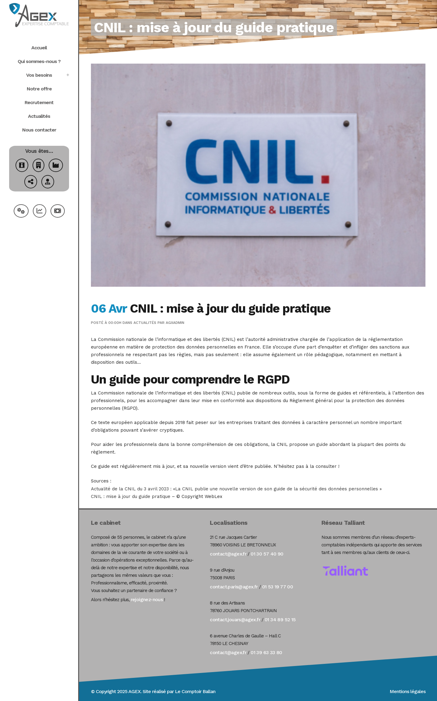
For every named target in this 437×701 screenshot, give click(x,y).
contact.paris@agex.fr (234, 587)
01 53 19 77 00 (277, 587)
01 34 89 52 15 (280, 619)
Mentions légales (407, 691)
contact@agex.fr (228, 554)
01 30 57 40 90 (267, 554)
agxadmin (175, 323)
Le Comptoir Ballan (195, 691)
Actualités (145, 323)
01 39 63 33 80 (266, 652)
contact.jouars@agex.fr (235, 619)
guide (322, 444)
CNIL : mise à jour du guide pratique (130, 496)
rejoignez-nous (147, 599)
